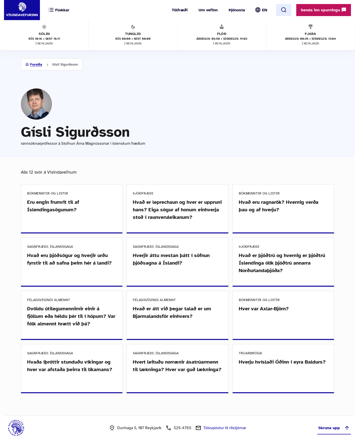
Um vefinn (208, 10)
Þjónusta (237, 10)
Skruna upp (334, 428)
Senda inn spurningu (323, 10)
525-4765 (182, 427)
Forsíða (36, 64)
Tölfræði (180, 10)
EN (264, 10)
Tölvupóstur (224, 427)
